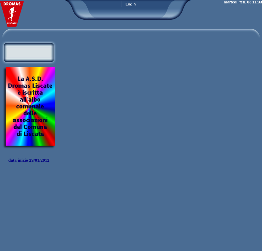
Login (131, 4)
